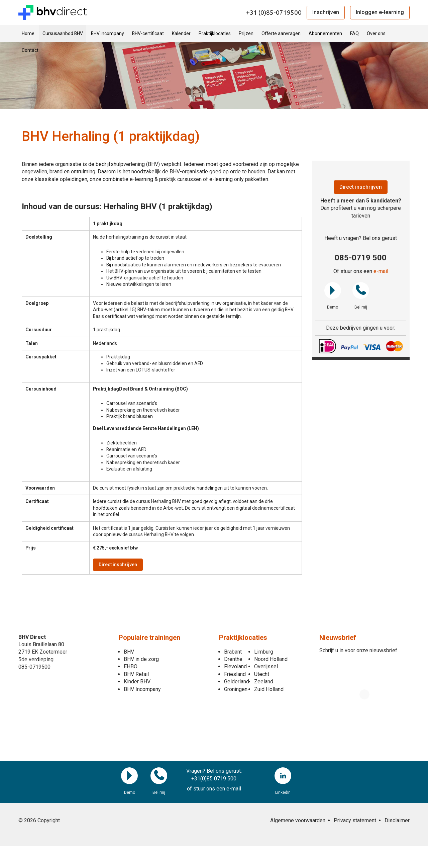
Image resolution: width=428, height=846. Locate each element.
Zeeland (263, 681)
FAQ (354, 33)
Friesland (235, 674)
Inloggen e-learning (380, 12)
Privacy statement (355, 820)
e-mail (380, 271)
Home (28, 33)
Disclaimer (397, 820)
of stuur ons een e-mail (214, 788)
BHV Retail (136, 674)
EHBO (130, 667)
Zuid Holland (269, 689)
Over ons (376, 33)
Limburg (263, 652)
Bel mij (360, 290)
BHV (129, 652)
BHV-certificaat (148, 33)
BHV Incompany (142, 689)
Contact (30, 50)
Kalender (181, 33)
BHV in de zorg (141, 659)
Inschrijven (325, 12)
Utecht (261, 674)
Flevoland (235, 667)
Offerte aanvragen (281, 33)
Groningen (235, 689)
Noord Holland (271, 659)
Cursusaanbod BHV (62, 33)
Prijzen (246, 33)
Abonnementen (325, 33)
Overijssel (266, 667)
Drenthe (233, 659)
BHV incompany (107, 33)
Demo (332, 290)
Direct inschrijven (118, 564)
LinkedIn (283, 776)
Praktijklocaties (215, 33)
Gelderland (236, 681)
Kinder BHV (137, 681)
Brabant (233, 652)
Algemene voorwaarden (297, 820)
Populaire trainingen (149, 637)
